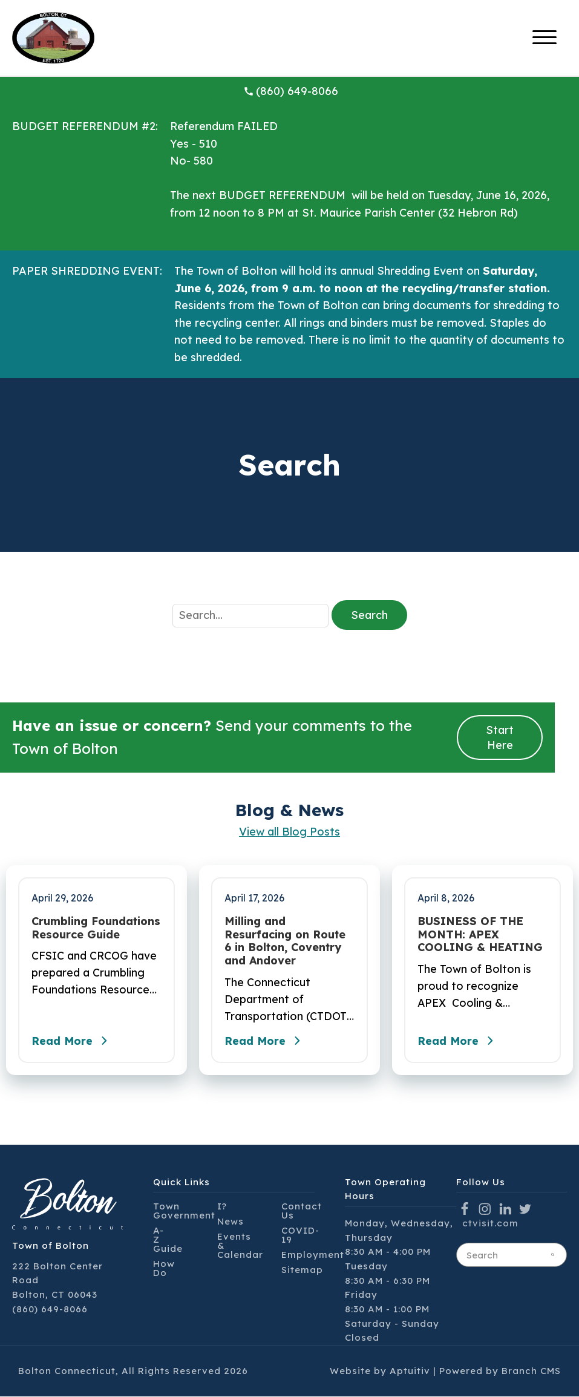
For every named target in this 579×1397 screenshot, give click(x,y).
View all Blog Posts (289, 832)
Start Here (500, 737)
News (230, 1222)
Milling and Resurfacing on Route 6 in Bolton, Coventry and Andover (284, 941)
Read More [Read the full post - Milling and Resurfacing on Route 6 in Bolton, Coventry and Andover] (265, 1041)
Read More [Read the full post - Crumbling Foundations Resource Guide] (72, 1041)
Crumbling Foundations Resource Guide (95, 928)
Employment (312, 1255)
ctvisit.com (490, 1223)
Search (369, 615)
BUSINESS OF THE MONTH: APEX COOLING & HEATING (480, 934)
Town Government (184, 1212)
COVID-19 (300, 1236)
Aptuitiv (410, 1371)
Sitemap (302, 1271)
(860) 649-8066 (291, 91)
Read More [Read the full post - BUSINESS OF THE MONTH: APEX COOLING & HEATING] (458, 1041)
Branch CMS (531, 1371)
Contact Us (301, 1212)
